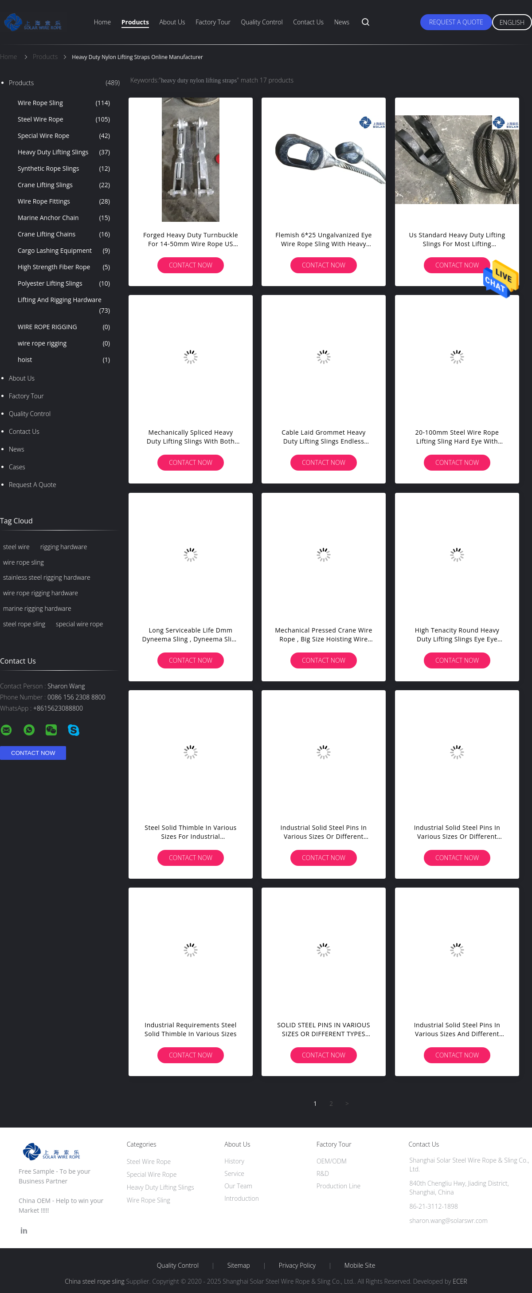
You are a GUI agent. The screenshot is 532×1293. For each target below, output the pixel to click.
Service (234, 1173)
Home (102, 22)
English (512, 22)
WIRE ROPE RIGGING (64, 327)
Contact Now (190, 265)
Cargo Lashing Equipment (64, 250)
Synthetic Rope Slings (64, 168)
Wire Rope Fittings (64, 201)
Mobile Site (359, 1265)
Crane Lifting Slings (64, 185)
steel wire (16, 546)
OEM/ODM (332, 1161)
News (341, 22)
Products (135, 22)
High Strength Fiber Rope (64, 267)
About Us (172, 22)
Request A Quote (456, 22)
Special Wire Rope (64, 135)
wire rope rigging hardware (40, 593)
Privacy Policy (297, 1265)
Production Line (338, 1186)
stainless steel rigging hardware (46, 577)
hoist (64, 359)
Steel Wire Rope (64, 119)
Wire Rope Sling (64, 103)
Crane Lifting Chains (64, 234)
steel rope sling (24, 624)
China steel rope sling (95, 1281)
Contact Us (308, 22)
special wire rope (79, 624)
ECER (460, 1281)
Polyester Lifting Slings (64, 283)
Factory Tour (213, 22)
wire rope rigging (64, 343)
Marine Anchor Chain (64, 217)
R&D (323, 1173)
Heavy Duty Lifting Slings (64, 152)
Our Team (238, 1186)
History (234, 1161)
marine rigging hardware (37, 608)
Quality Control (262, 22)
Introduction (241, 1198)
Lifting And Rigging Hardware (64, 305)
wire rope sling (23, 562)
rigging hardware (63, 546)
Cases (17, 467)
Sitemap (238, 1265)
